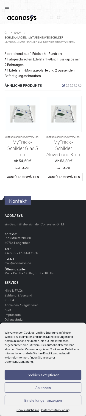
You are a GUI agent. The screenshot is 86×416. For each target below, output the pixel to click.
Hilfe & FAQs (14, 290)
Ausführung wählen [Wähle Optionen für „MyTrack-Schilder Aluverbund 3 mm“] (64, 177)
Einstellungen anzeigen (43, 400)
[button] (63, 85)
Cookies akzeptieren (43, 375)
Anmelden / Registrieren (22, 305)
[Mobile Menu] (8, 9)
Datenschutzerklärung (19, 361)
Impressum (13, 315)
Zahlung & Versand (18, 295)
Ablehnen (43, 388)
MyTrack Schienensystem (19, 137)
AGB (8, 310)
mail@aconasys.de (18, 263)
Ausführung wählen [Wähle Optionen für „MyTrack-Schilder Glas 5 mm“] (23, 177)
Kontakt (10, 300)
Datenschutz (13, 319)
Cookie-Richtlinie (28, 410)
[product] (23, 114)
